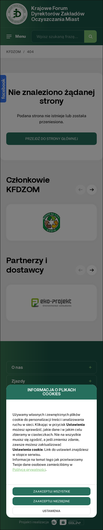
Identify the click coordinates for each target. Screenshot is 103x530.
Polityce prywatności (29, 470)
